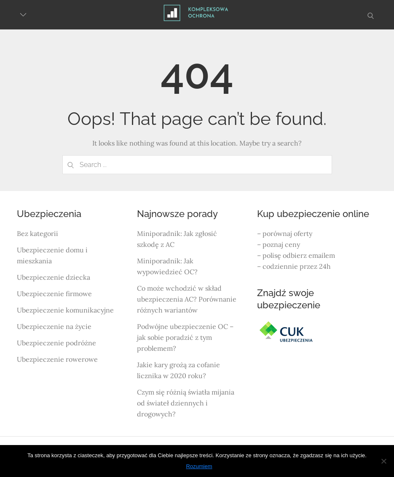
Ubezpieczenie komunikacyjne (65, 310)
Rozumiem (199, 466)
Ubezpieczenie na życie (54, 326)
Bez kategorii (37, 233)
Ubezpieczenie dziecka (53, 277)
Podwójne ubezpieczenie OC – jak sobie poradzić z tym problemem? (185, 337)
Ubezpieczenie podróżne (56, 343)
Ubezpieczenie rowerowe (57, 359)
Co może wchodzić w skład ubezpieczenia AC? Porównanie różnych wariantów (186, 299)
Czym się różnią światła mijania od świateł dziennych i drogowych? (185, 403)
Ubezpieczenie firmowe (54, 293)
